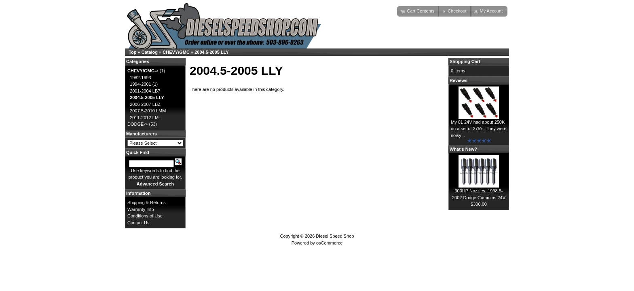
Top (132, 52)
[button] (418, 11)
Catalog (150, 52)
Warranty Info (140, 209)
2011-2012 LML (145, 117)
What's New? (463, 149)
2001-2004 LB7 (145, 91)
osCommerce (329, 242)
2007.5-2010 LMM (148, 110)
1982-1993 (140, 77)
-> (142, 70)
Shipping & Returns (146, 202)
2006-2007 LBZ (145, 104)
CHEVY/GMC (176, 52)
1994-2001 (140, 84)
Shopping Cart (465, 61)
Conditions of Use (145, 215)
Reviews (458, 80)
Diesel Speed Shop (335, 236)
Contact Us (138, 222)
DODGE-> (137, 124)
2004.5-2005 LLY (211, 52)
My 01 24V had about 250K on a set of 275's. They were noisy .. (479, 129)
